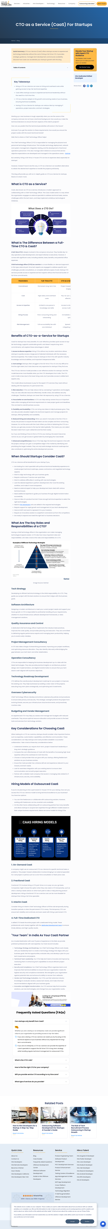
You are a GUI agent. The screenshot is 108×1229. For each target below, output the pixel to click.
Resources (62, 3)
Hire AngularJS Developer (85, 1156)
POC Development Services (64, 1165)
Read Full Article (18, 1133)
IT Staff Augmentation (62, 1194)
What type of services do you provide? (29, 1082)
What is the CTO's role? (23, 1060)
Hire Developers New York (20, 1177)
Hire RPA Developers (84, 1177)
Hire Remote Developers (19, 1165)
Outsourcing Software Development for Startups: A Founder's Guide (53, 1127)
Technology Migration (62, 1191)
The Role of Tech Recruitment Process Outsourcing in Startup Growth (81, 1128)
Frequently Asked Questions (42, 1162)
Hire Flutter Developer (84, 1159)
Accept (72, 1221)
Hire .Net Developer (83, 1168)
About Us (14, 1156)
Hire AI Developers (83, 1180)
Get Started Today (84, 67)
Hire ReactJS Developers (85, 1171)
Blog (34, 1156)
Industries (27, 3)
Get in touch (102, 4)
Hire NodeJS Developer (84, 1165)
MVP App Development (63, 1182)
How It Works (15, 1171)
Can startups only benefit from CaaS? (29, 1021)
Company (71, 3)
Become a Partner (17, 1168)
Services (18, 3)
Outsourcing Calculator (87, 4)
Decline (87, 1221)
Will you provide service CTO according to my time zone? (37, 1074)
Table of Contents (41, 68)
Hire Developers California (20, 1174)
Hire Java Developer (84, 1162)
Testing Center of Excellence (64, 1173)
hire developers (25, 505)
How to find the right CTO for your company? (32, 1067)
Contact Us (15, 1159)
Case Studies (37, 1159)
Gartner (67, 153)
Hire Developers (39, 3)
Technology (52, 3)
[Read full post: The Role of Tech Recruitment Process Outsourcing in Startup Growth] (83, 1115)
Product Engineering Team (64, 1156)
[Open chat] (103, 1224)
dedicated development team (51, 925)
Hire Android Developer (85, 1174)
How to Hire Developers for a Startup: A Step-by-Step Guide (25, 1127)
